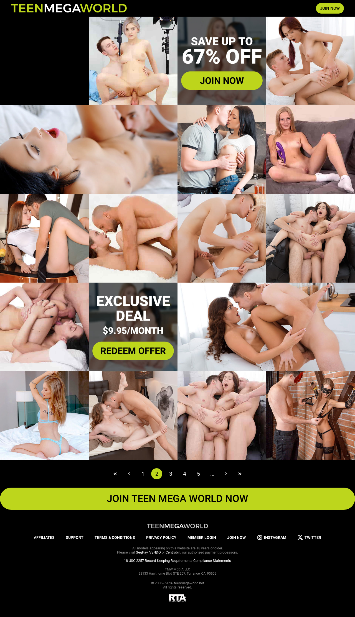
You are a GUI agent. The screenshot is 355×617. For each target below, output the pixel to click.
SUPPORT (74, 537)
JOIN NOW (330, 8)
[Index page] (69, 8)
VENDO (155, 552)
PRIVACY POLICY (161, 537)
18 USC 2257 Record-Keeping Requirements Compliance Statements (177, 561)
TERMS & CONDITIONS (115, 537)
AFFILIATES (44, 537)
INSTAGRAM (271, 538)
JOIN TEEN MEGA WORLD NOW (177, 499)
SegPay (142, 552)
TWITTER (309, 538)
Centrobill (173, 552)
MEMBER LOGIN (201, 537)
